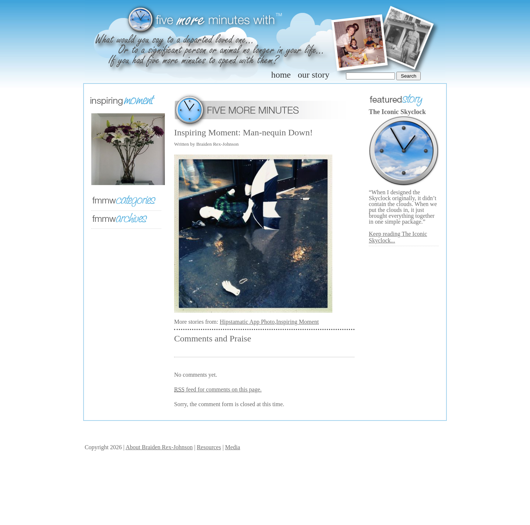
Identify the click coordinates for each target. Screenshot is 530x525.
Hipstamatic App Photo (247, 322)
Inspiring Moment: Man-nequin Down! (243, 132)
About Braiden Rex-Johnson (159, 447)
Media (232, 447)
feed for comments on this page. (218, 389)
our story (313, 74)
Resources (209, 447)
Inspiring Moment (297, 322)
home (281, 74)
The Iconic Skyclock (397, 112)
